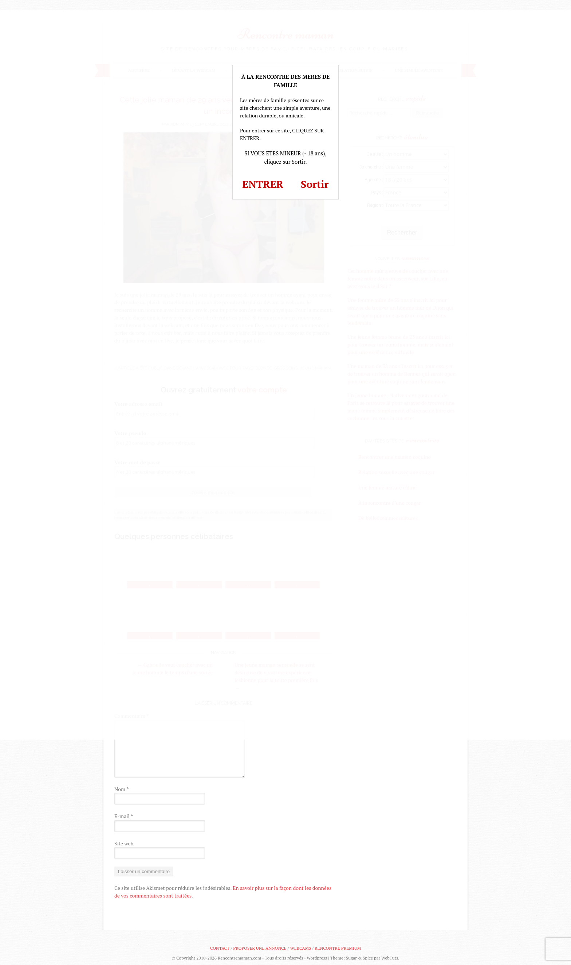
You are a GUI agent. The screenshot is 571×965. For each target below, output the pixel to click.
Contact (219, 948)
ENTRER (262, 184)
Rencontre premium (338, 948)
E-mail (123, 816)
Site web (123, 843)
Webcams (300, 948)
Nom (121, 789)
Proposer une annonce (259, 948)
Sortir (315, 184)
